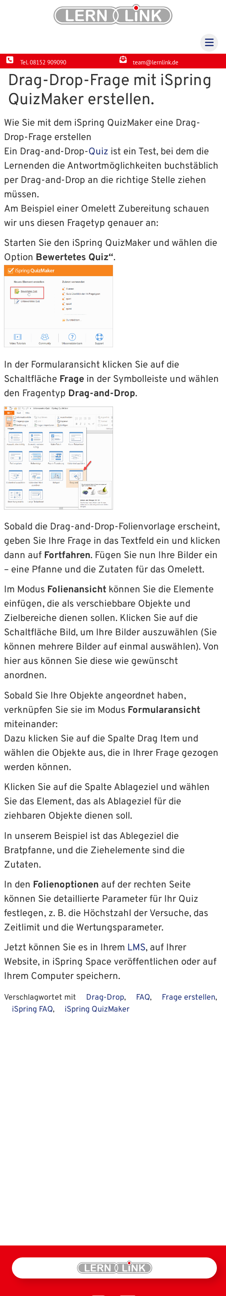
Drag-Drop (105, 997)
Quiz (98, 152)
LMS (136, 948)
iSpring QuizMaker (97, 1009)
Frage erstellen (188, 997)
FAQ (143, 997)
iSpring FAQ (32, 1009)
